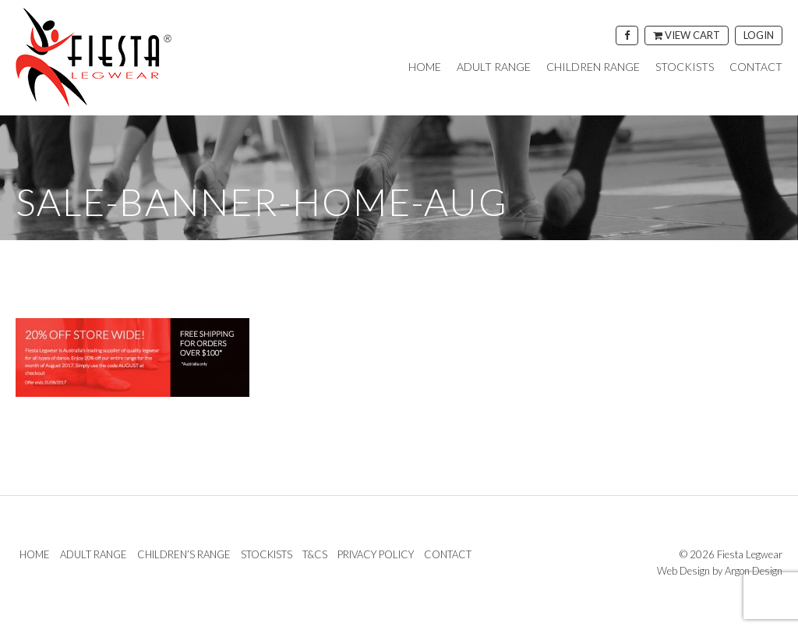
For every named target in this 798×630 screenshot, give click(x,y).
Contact (755, 67)
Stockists (684, 67)
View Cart (686, 35)
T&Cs (314, 554)
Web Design (683, 571)
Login (758, 35)
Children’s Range (184, 554)
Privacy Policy (375, 554)
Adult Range (494, 67)
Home (424, 67)
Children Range (593, 67)
